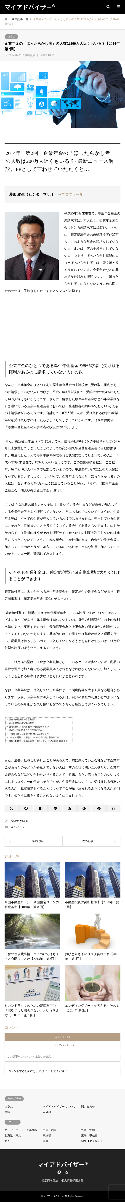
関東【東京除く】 (92, 1141)
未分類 (47, 1112)
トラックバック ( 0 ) (62, 1044)
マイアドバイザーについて (59, 1106)
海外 (7, 1141)
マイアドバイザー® (62, 1164)
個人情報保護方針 (72, 1180)
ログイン (44, 1071)
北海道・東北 (13, 1135)
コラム (11, 36)
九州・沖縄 (88, 1130)
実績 (7, 1112)
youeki (24, 820)
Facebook (58, 1172)
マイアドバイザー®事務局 (21, 1130)
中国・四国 (49, 1130)
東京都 (47, 1135)
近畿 (45, 1141)
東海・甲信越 (89, 1135)
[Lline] (55, 808)
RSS (66, 1172)
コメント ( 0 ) (62, 1036)
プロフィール (72, 194)
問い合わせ (88, 1106)
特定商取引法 (50, 1180)
